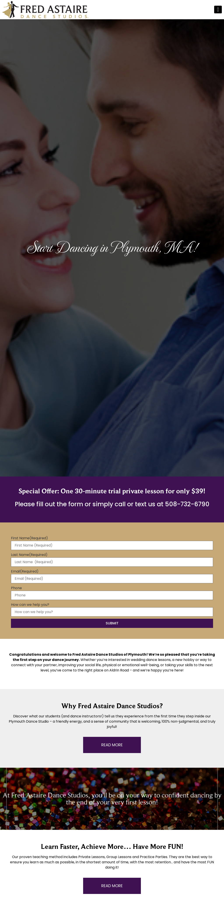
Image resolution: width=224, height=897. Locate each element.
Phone (16, 588)
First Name (29, 538)
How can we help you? (30, 604)
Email (24, 571)
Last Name (29, 555)
